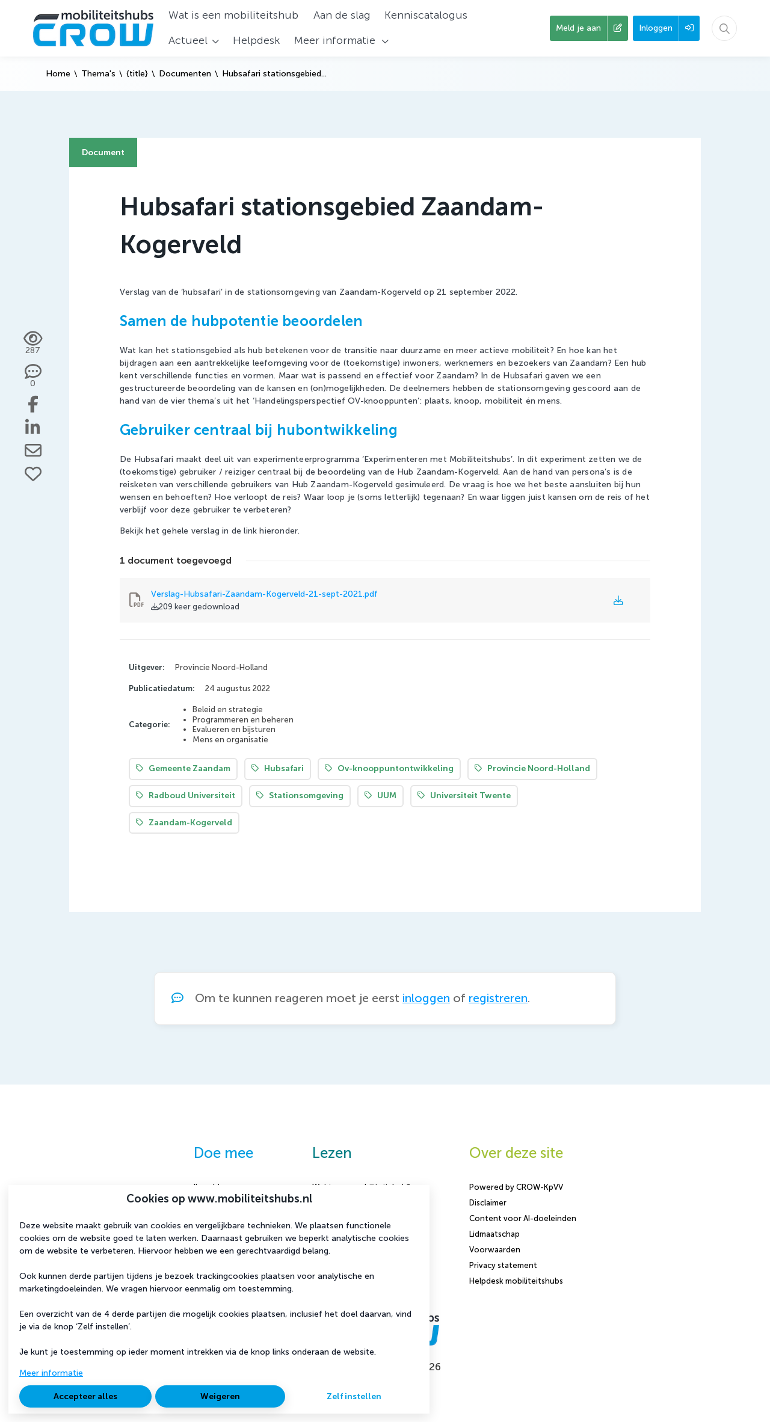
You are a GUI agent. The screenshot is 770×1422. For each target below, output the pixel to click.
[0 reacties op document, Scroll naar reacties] (33, 376)
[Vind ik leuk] (33, 474)
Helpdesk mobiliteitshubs (516, 1280)
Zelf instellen (354, 1396)
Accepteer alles (85, 1396)
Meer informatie (51, 1373)
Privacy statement (503, 1265)
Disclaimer (488, 1202)
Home (58, 74)
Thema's (98, 74)
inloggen (426, 998)
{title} (137, 74)
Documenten (185, 74)
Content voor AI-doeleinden (522, 1218)
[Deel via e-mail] (33, 450)
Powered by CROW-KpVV (516, 1187)
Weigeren (220, 1396)
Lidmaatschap (494, 1234)
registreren (498, 998)
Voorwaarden (494, 1249)
